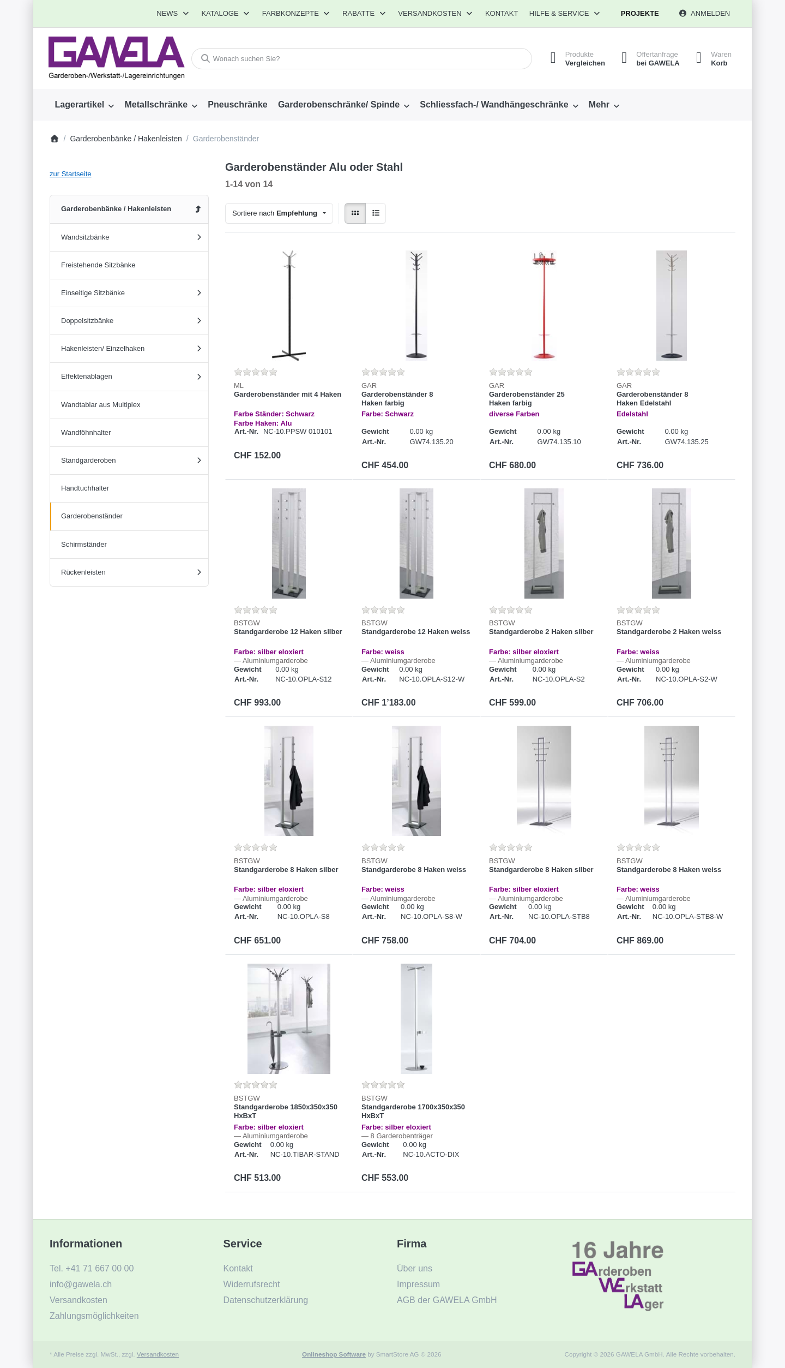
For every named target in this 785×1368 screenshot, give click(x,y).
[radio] (355, 213)
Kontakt (501, 13)
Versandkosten (158, 1354)
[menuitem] (84, 104)
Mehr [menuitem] (599, 104)
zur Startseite (71, 174)
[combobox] (361, 58)
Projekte (640, 13)
